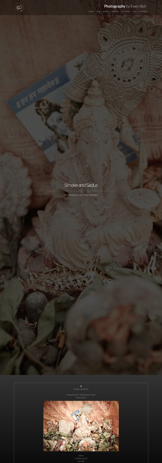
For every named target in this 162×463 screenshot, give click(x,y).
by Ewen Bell (125, 6)
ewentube (115, 11)
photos (105, 11)
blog (98, 11)
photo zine (126, 11)
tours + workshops (140, 11)
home (91, 11)
